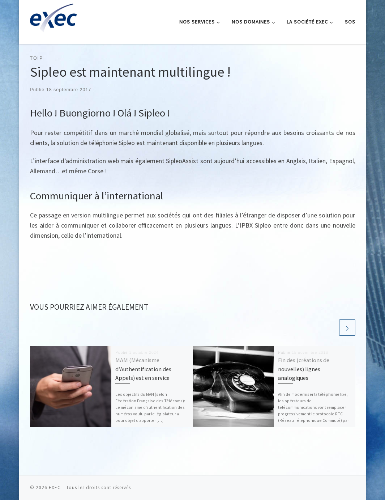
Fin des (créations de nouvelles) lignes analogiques (303, 368)
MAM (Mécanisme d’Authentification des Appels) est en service (143, 368)
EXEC (55, 487)
